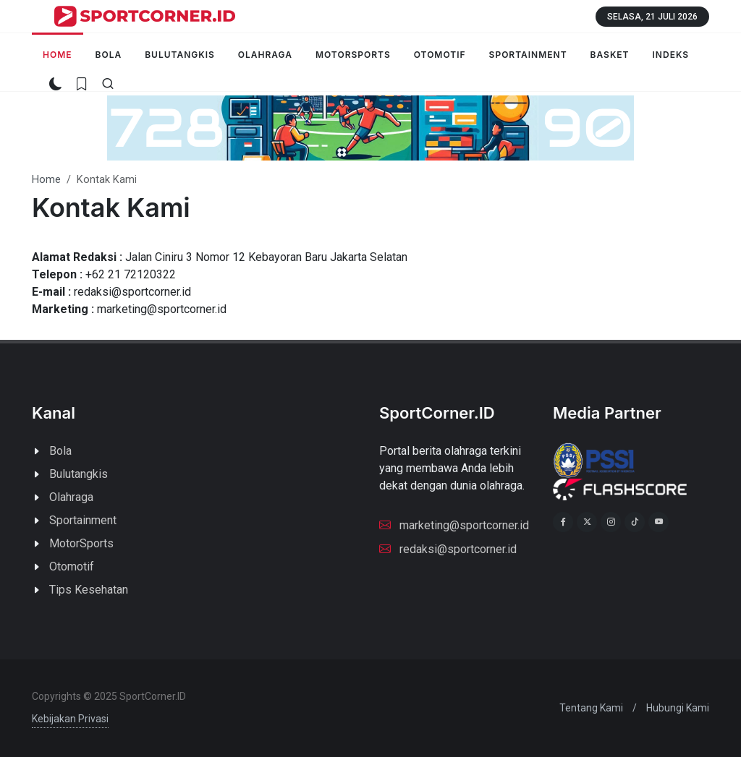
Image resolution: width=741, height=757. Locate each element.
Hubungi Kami (677, 708)
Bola (60, 451)
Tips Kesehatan (88, 589)
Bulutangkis (78, 474)
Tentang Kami (591, 708)
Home (46, 180)
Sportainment (83, 520)
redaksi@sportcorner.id (448, 548)
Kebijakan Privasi (70, 718)
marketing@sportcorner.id (454, 524)
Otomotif (71, 566)
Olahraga (71, 497)
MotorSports (81, 543)
